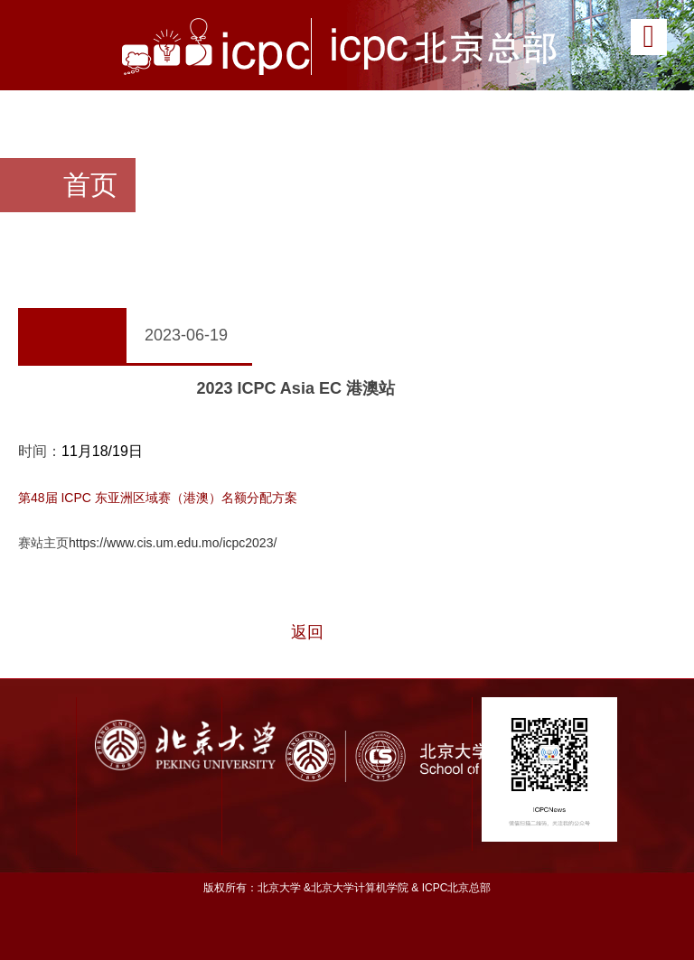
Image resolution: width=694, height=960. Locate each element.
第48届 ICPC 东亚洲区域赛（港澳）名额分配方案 (157, 497)
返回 (307, 632)
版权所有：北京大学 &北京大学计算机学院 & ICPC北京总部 (347, 887)
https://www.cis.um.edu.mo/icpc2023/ (173, 543)
